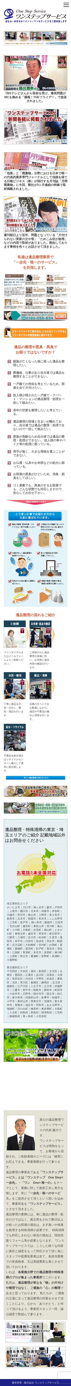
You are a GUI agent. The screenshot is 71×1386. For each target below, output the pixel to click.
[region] (35, 38)
